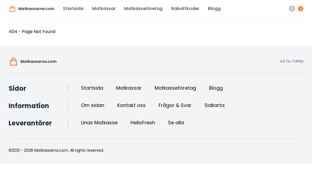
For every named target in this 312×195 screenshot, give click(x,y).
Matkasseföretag (143, 8)
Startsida (73, 8)
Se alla (176, 122)
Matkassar (104, 8)
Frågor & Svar (175, 105)
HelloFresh (142, 122)
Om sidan (92, 105)
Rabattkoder (185, 8)
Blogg (214, 8)
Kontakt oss (131, 105)
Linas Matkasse (99, 122)
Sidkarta (214, 105)
